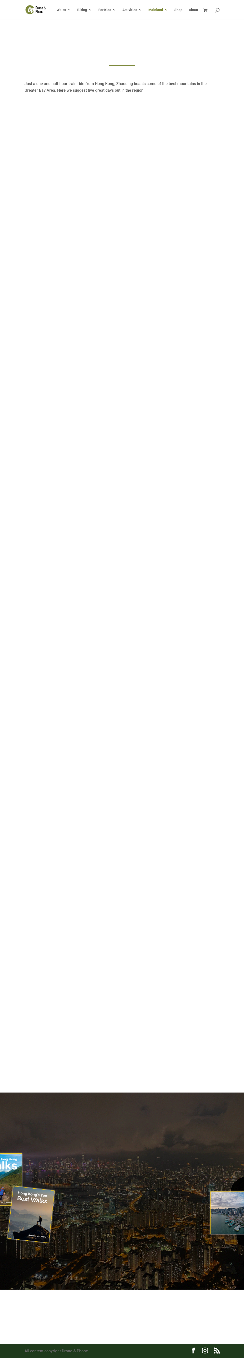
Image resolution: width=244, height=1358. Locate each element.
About (193, 10)
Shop (178, 10)
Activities (129, 10)
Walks (61, 10)
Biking (82, 10)
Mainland (155, 10)
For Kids (104, 10)
